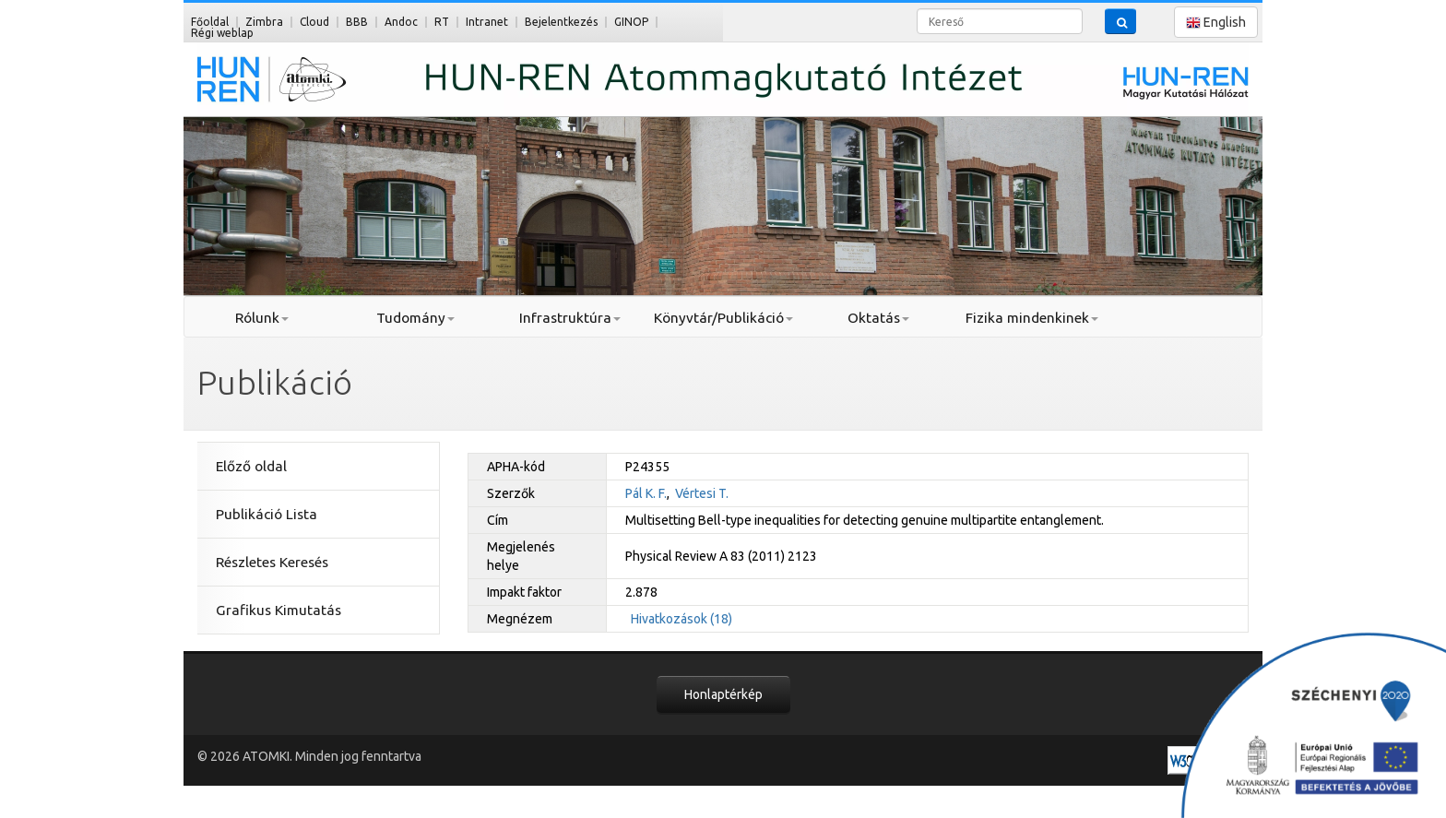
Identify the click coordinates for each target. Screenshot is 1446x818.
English (1216, 22)
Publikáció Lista (266, 514)
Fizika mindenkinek (1032, 318)
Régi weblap (222, 33)
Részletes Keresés (272, 562)
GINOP (631, 22)
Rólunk (262, 318)
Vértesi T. (702, 493)
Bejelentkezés (561, 22)
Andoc (401, 22)
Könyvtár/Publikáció (723, 318)
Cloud (314, 22)
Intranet (487, 22)
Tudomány (415, 318)
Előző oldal (251, 466)
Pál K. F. (646, 493)
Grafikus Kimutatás (278, 610)
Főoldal (210, 22)
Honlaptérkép (723, 694)
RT (441, 22)
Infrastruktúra (570, 318)
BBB (357, 22)
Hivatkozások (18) (681, 618)
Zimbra (264, 22)
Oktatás (878, 318)
